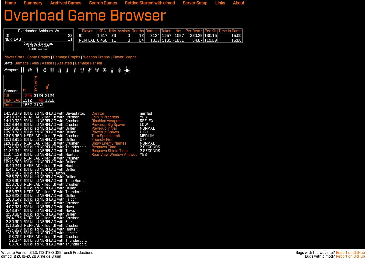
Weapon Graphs (96, 57)
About (238, 3)
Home (10, 3)
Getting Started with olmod (150, 3)
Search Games (103, 3)
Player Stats (14, 57)
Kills (35, 63)
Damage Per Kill (88, 63)
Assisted (64, 63)
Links (220, 3)
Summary (33, 3)
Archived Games (65, 3)
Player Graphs (124, 57)
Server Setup (195, 3)
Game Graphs (38, 57)
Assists (48, 63)
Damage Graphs (66, 57)
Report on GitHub (350, 252)
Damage (21, 63)
